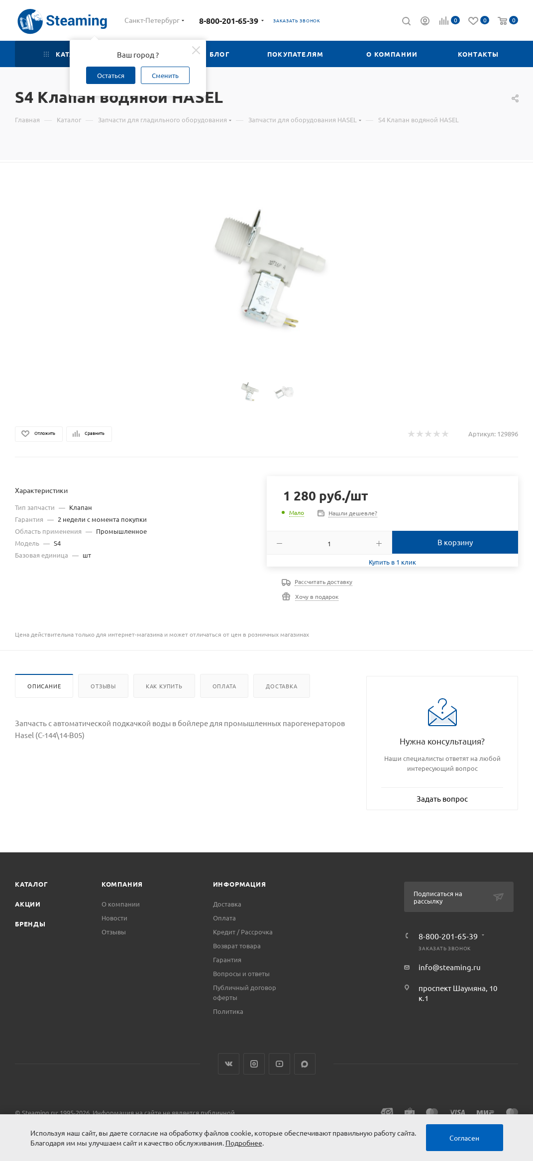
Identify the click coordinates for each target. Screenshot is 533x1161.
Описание (44, 686)
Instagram (254, 1064)
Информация (239, 884)
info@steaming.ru (450, 967)
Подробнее (243, 1142)
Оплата (224, 686)
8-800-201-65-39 (228, 20)
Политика (228, 1011)
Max (305, 1064)
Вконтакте (228, 1064)
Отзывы (103, 686)
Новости (114, 917)
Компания (122, 884)
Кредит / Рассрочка (243, 931)
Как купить (164, 686)
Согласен (464, 1137)
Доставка (281, 686)
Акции (28, 904)
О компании (121, 904)
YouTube (279, 1064)
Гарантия (227, 959)
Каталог (31, 884)
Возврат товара (237, 945)
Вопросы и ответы (241, 973)
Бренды (30, 923)
